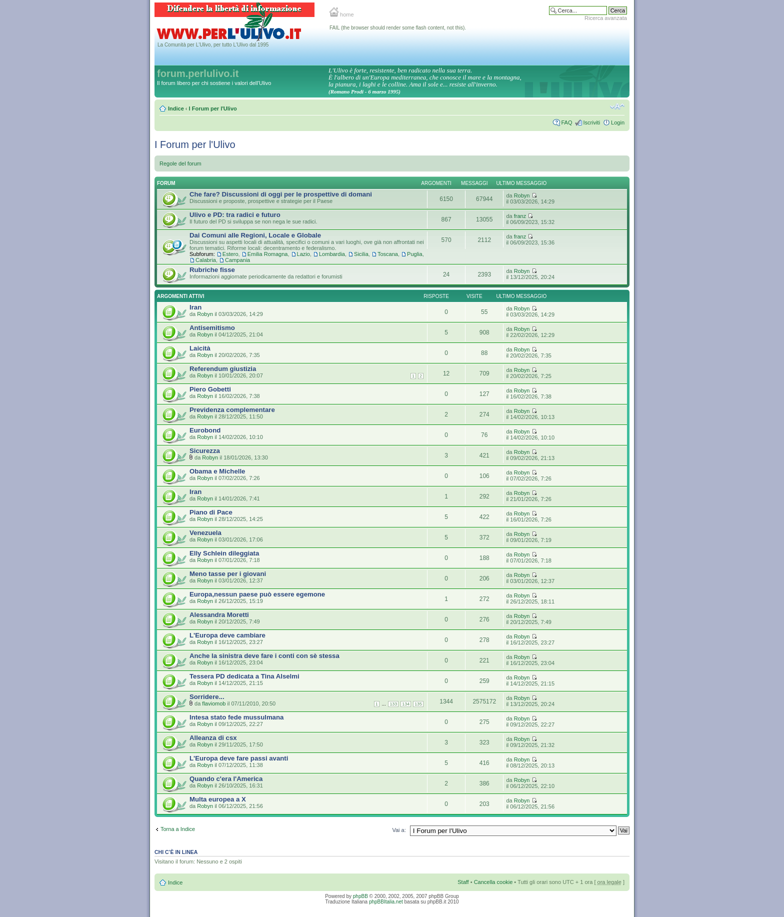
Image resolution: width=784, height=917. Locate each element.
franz (520, 216)
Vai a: (399, 830)
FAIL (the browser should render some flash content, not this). (398, 27)
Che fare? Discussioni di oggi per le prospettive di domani (281, 194)
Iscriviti (591, 123)
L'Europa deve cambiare (228, 635)
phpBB (360, 896)
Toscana (388, 254)
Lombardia (332, 254)
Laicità (200, 348)
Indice (176, 109)
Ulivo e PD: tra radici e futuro (235, 214)
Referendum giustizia (223, 368)
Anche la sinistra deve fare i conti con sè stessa (265, 656)
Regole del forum (181, 163)
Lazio (303, 254)
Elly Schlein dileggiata (224, 553)
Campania (237, 260)
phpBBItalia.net (386, 901)
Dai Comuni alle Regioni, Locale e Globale (255, 235)
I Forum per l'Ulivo (213, 109)
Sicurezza (205, 450)
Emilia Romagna (268, 254)
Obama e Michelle (217, 471)
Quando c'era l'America (226, 778)
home (342, 15)
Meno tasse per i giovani (228, 574)
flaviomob (214, 703)
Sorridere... (207, 696)
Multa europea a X (218, 799)
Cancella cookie (493, 882)
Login (617, 123)
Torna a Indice (177, 829)
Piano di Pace (211, 512)
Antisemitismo (212, 328)
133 (393, 704)
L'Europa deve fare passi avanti (239, 758)
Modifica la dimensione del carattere (617, 106)
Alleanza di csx (213, 738)
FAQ (566, 123)
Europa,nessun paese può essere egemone (257, 594)
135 (418, 704)
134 (406, 704)
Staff (463, 882)
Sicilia (361, 254)
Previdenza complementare (232, 410)
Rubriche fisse (212, 270)
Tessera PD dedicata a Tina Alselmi (245, 676)
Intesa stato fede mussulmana (237, 717)
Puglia (414, 254)
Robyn (522, 195)
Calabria (206, 260)
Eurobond (205, 430)
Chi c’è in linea (176, 852)
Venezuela (206, 532)
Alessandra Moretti (219, 614)
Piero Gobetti (210, 389)
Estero (230, 254)
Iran (196, 307)
